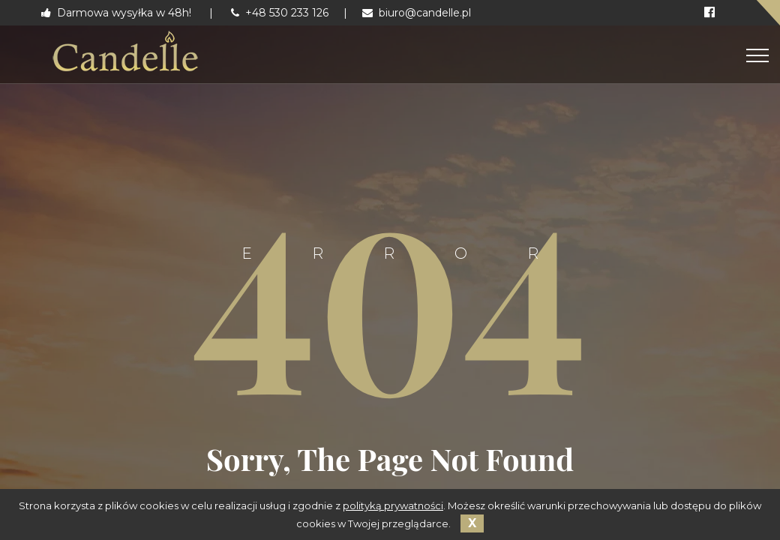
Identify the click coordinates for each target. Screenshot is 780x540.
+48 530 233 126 (279, 13)
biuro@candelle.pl (416, 13)
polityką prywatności (393, 506)
